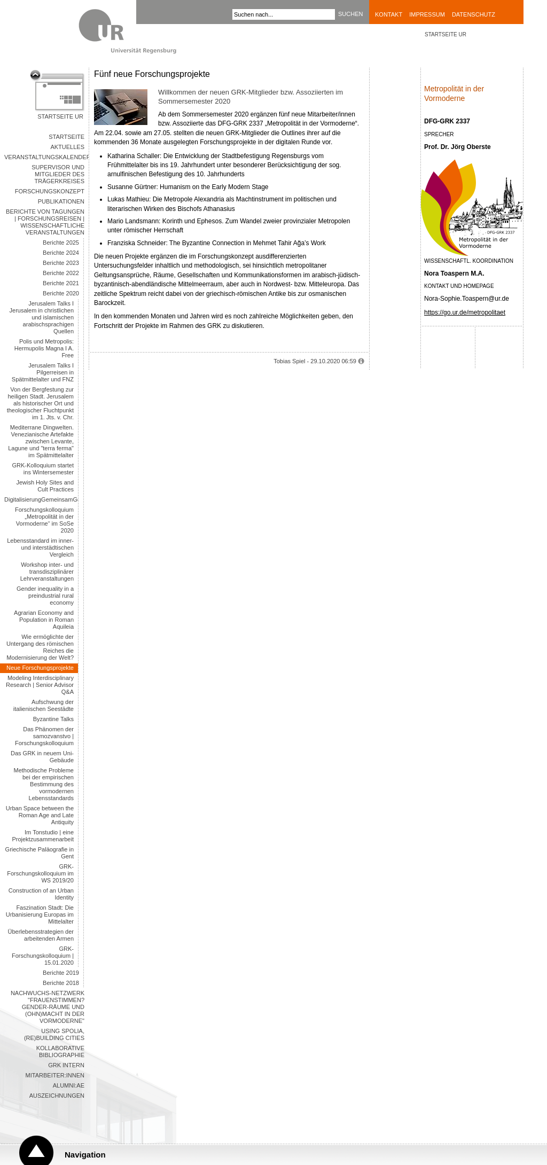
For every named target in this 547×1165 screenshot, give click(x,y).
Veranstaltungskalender (46, 157)
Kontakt (388, 14)
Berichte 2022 (61, 273)
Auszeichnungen (56, 1095)
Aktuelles (67, 147)
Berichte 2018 (61, 983)
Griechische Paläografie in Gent (39, 852)
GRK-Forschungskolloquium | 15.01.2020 (43, 955)
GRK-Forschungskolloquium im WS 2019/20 (40, 873)
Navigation (85, 1154)
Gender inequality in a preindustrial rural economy (45, 595)
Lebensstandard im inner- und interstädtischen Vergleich (40, 547)
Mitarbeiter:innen (55, 1075)
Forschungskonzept (49, 191)
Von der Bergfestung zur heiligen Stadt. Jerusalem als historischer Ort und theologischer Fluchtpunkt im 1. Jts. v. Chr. (40, 403)
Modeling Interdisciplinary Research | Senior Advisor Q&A (40, 685)
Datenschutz (473, 14)
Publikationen (61, 201)
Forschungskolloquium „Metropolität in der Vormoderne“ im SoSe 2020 (44, 520)
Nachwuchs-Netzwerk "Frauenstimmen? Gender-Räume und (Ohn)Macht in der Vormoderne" (47, 1007)
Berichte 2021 (61, 283)
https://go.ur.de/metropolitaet (464, 312)
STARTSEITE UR (445, 34)
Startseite (66, 137)
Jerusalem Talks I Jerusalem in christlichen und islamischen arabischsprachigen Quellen (42, 317)
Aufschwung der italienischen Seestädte (43, 705)
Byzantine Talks (53, 719)
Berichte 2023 (61, 263)
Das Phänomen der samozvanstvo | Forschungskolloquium (44, 736)
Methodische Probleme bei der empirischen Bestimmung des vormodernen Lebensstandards (43, 784)
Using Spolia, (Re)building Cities (54, 1034)
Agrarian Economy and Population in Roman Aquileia (44, 619)
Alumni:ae (68, 1085)
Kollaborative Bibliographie (60, 1051)
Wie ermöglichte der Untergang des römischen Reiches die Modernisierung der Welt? (40, 647)
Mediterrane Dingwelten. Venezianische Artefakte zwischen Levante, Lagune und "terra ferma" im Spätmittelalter (41, 441)
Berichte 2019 (61, 972)
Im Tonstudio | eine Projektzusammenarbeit (43, 835)
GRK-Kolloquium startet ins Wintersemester (43, 468)
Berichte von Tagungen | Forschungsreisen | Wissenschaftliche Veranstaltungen (45, 222)
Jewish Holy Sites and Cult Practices (45, 485)
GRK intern (66, 1065)
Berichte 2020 (61, 293)
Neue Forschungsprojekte (40, 667)
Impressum (427, 14)
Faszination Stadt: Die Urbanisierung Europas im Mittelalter (40, 914)
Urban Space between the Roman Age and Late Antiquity (40, 815)
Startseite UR (60, 116)
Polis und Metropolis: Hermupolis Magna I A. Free (44, 348)
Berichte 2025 (61, 242)
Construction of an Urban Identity (41, 894)
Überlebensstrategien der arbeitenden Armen (40, 935)
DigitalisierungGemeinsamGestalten (41, 499)
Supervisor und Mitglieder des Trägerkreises (58, 174)
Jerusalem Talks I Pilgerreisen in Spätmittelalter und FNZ (43, 372)
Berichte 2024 (61, 252)
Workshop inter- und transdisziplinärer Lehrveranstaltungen (47, 571)
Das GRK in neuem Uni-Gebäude (42, 756)
